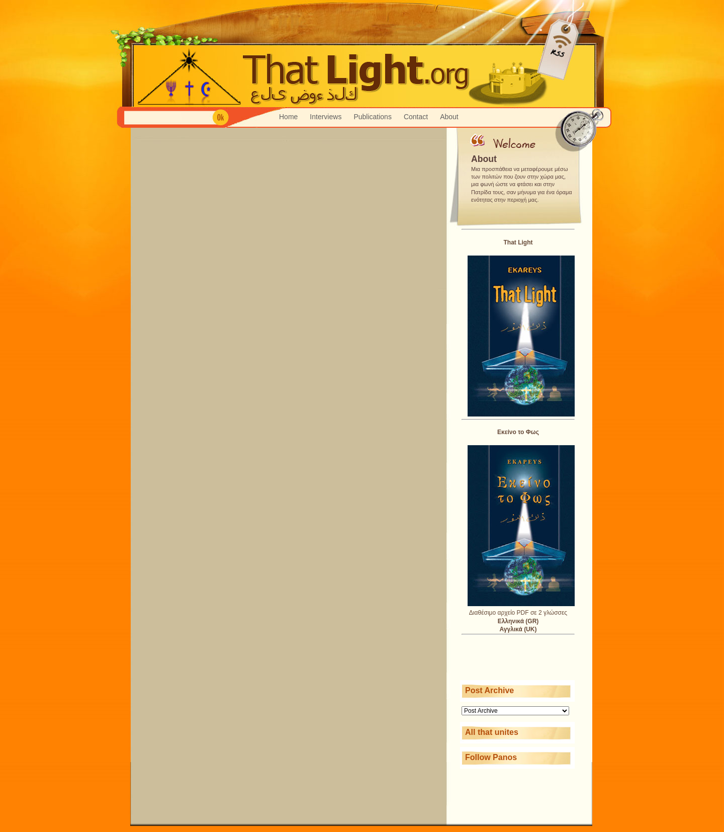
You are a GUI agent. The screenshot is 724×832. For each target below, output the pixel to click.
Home (288, 117)
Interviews (325, 117)
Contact (416, 117)
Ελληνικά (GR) (518, 621)
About (449, 117)
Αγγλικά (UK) (518, 629)
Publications (372, 117)
